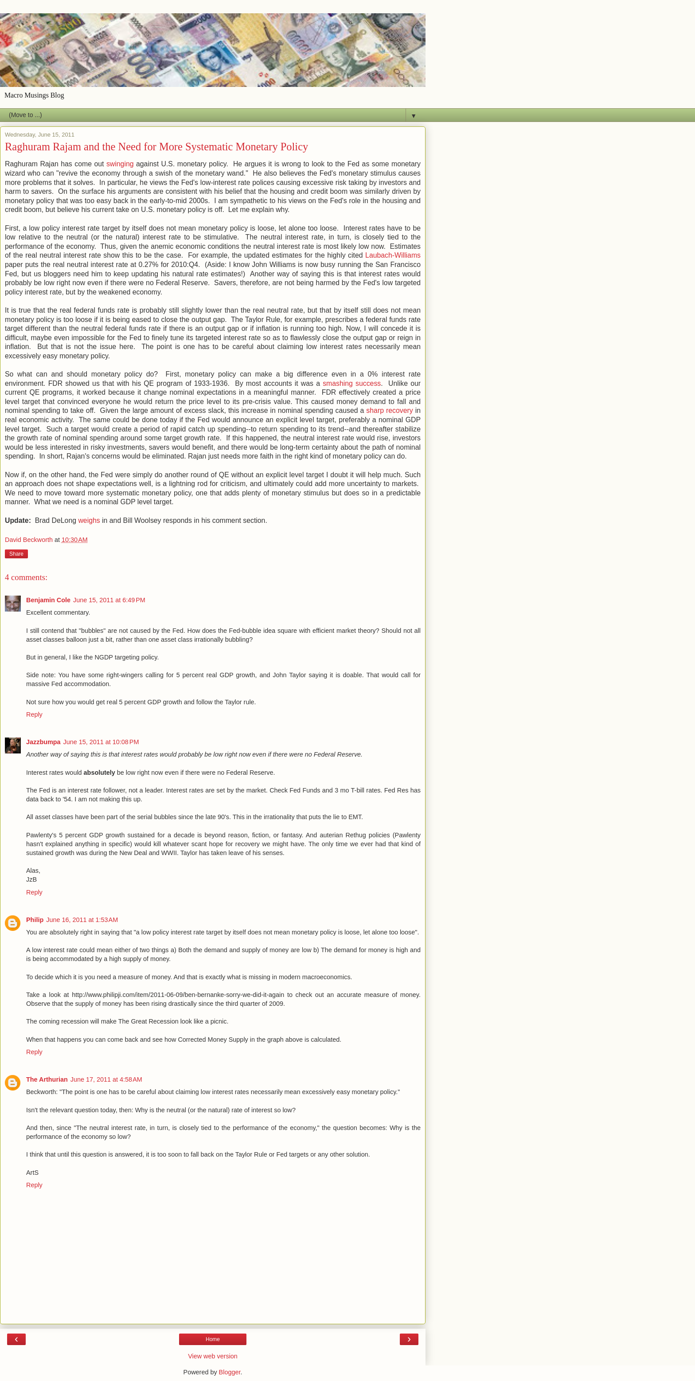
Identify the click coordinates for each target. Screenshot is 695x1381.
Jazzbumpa (43, 741)
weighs (89, 520)
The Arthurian (47, 1079)
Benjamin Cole (48, 600)
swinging (120, 164)
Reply (34, 714)
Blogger (230, 1372)
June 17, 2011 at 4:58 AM (106, 1079)
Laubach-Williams (393, 255)
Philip (34, 919)
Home (213, 1339)
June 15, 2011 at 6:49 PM (109, 600)
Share (16, 554)
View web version (213, 1356)
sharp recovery (389, 410)
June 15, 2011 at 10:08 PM (101, 741)
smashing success (352, 383)
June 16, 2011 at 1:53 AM (82, 919)
